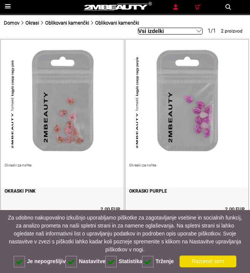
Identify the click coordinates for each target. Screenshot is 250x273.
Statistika (123, 261)
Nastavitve (85, 261)
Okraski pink (20, 191)
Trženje (157, 261)
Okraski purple (148, 191)
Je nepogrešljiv (40, 261)
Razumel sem (208, 261)
